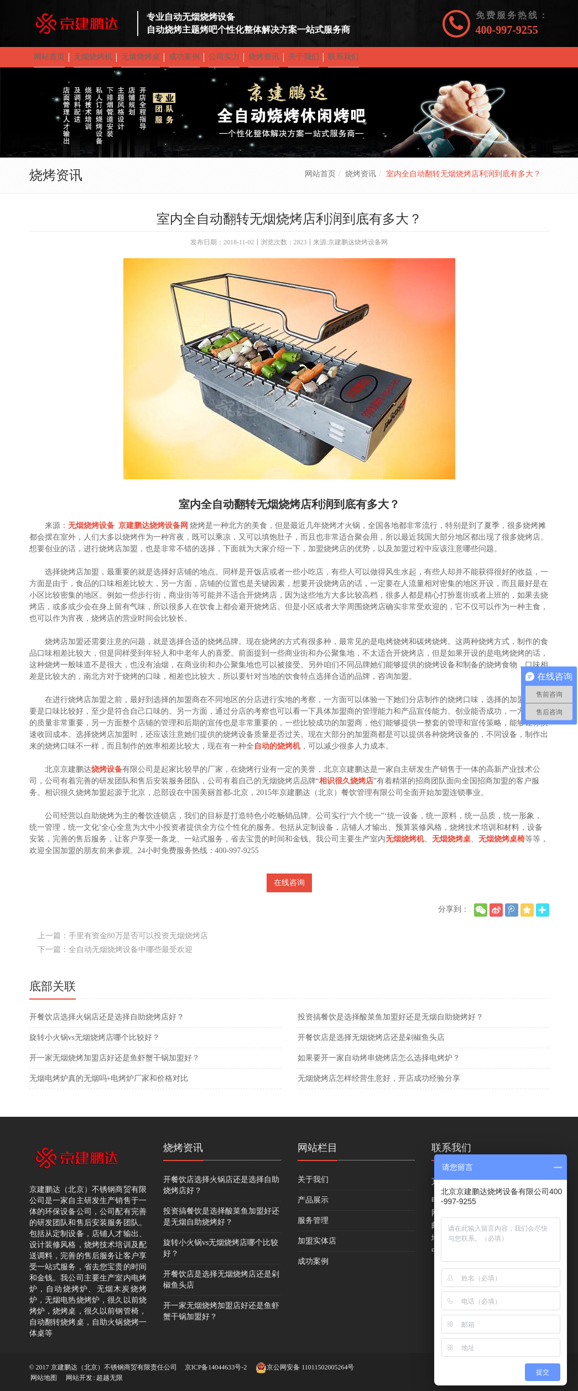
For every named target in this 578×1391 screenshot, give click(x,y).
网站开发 (79, 1378)
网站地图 (43, 1378)
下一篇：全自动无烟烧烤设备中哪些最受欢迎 (115, 957)
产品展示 (313, 1208)
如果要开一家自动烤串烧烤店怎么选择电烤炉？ (379, 1065)
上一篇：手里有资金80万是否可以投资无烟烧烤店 (123, 943)
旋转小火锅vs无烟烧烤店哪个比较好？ (94, 1045)
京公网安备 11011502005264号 (305, 1367)
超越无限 (109, 1378)
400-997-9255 (507, 30)
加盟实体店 (317, 1248)
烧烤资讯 (360, 181)
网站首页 (320, 181)
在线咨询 (289, 890)
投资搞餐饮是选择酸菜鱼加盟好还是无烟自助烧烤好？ (390, 1025)
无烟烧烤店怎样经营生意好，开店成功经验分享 (379, 1086)
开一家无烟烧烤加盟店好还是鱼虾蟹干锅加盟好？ (114, 1065)
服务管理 (313, 1228)
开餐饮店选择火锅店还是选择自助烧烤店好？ (106, 1025)
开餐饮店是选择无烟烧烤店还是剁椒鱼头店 (371, 1045)
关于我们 (313, 1187)
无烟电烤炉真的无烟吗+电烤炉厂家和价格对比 (109, 1086)
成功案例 (313, 1269)
